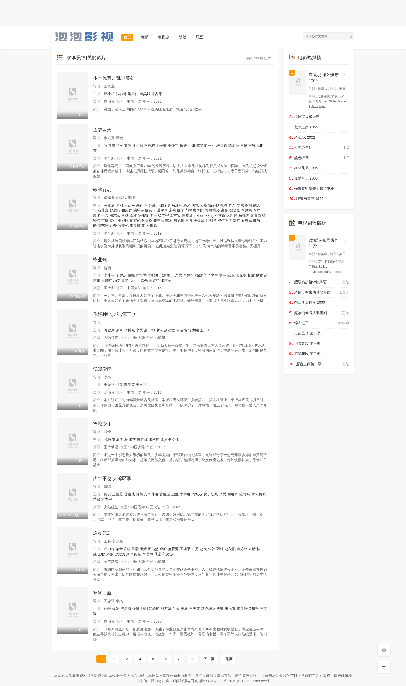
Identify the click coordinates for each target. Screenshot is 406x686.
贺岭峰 (154, 609)
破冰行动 (102, 189)
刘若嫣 (246, 221)
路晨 (119, 385)
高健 (224, 210)
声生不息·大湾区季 (112, 478)
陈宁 (180, 210)
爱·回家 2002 (302, 137)
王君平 (141, 385)
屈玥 (144, 609)
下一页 (209, 659)
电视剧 (163, 37)
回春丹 (232, 494)
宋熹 (172, 210)
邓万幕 (166, 609)
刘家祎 (234, 221)
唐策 (143, 549)
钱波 (223, 205)
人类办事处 (319, 147)
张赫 (107, 439)
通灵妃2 (101, 533)
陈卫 (231, 275)
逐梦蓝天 (102, 129)
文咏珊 (153, 275)
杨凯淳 (200, 275)
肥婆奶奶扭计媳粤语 (319, 282)
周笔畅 (197, 494)
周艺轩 (103, 225)
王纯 (252, 146)
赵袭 (203, 549)
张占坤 (154, 439)
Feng (209, 215)
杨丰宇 (163, 215)
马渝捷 (176, 205)
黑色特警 (319, 158)
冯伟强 (223, 221)
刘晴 (115, 439)
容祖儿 (129, 494)
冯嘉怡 (118, 280)
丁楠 (104, 221)
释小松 (109, 94)
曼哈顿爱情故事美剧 (319, 313)
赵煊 (232, 205)
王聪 (101, 554)
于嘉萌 (142, 280)
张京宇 (166, 280)
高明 (248, 205)
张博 (107, 146)
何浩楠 (181, 330)
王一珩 (205, 330)
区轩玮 (232, 215)
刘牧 (107, 609)
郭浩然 (153, 549)
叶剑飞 (211, 221)
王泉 (189, 221)
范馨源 (173, 549)
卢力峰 (109, 549)
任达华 (141, 205)
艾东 (240, 205)
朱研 (183, 146)
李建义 (188, 275)
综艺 (200, 37)
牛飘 (191, 146)
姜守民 (158, 221)
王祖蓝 (117, 494)
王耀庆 (121, 275)
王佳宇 (173, 146)
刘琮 (124, 439)
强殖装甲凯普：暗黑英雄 (311, 189)
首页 (127, 37)
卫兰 (175, 494)
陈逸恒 (150, 210)
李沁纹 (242, 549)
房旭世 (178, 221)
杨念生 (130, 280)
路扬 (137, 554)
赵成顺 (115, 210)
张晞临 (165, 205)
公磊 (203, 205)
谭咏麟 (256, 494)
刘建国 (202, 210)
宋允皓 (241, 275)
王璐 (244, 146)
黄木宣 (230, 609)
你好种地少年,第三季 (114, 314)
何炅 (107, 494)
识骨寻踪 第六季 (305, 343)
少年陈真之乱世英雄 (114, 78)
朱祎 (211, 549)
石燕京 (103, 210)
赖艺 (187, 205)
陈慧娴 (244, 494)
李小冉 (109, 275)
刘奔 (113, 225)
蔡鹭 (259, 275)
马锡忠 (243, 215)
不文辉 (220, 215)
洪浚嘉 (162, 210)
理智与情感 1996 (306, 199)
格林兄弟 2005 (303, 168)
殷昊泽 (125, 609)
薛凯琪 (141, 494)
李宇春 (185, 494)
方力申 (106, 499)
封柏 (211, 146)
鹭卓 (119, 330)
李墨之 (153, 205)
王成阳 (123, 221)
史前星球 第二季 (305, 333)
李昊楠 (135, 225)
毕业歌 (100, 259)
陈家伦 (135, 221)
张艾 (132, 439)
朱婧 (252, 549)
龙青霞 (255, 215)
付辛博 (141, 275)
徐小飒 (137, 146)
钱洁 (115, 609)
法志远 (115, 215)
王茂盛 (194, 609)
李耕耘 (129, 330)
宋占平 (156, 94)
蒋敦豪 (109, 330)
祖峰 (131, 275)
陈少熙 (193, 330)
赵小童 (169, 330)
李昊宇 (212, 275)
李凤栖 (246, 210)
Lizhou (199, 215)
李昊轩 (242, 609)
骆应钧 (126, 210)
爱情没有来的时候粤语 (319, 292)
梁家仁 (133, 94)
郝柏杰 (190, 210)
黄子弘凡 (211, 494)
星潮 (135, 549)
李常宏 (175, 215)
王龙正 (109, 385)
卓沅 (159, 330)
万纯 (220, 549)
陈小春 (153, 494)
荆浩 (222, 275)
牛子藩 (161, 146)
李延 (168, 221)
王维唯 (106, 280)
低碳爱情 (102, 369)
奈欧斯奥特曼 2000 (307, 302)
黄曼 (127, 146)
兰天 (176, 609)
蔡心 (113, 221)
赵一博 (149, 330)
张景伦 (123, 225)
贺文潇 (119, 554)
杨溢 (251, 275)
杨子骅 (213, 205)
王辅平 (185, 549)
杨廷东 (221, 146)
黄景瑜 (109, 205)
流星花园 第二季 (305, 354)
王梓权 (149, 146)
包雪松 (146, 221)
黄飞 (145, 225)
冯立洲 (187, 215)
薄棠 (158, 554)
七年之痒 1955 (303, 127)
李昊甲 (166, 439)
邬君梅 (165, 275)
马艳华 (206, 609)
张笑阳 (234, 210)
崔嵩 (153, 225)
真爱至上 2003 (303, 178)
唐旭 (195, 205)
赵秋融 (230, 549)
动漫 (182, 37)
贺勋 (125, 215)
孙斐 (176, 439)
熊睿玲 (214, 210)
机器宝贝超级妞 (304, 117)
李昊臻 (201, 146)
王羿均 (154, 280)
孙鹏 (109, 554)
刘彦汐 (168, 554)
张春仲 (121, 94)
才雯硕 (218, 609)
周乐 (153, 215)
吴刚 (119, 205)
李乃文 (117, 146)
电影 (144, 37)
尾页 (229, 659)
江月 (195, 549)
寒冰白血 (102, 592)
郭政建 (142, 439)
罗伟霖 (143, 215)
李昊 (139, 330)
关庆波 (253, 609)
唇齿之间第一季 (319, 364)
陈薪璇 (233, 146)
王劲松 (129, 205)
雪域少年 (102, 423)
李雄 (133, 215)
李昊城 (145, 94)
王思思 (176, 275)
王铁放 (199, 221)
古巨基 (165, 494)
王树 (184, 609)
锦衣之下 (319, 323)
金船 (163, 549)
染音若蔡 (123, 549)
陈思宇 (138, 210)
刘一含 (103, 215)
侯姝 (136, 609)
